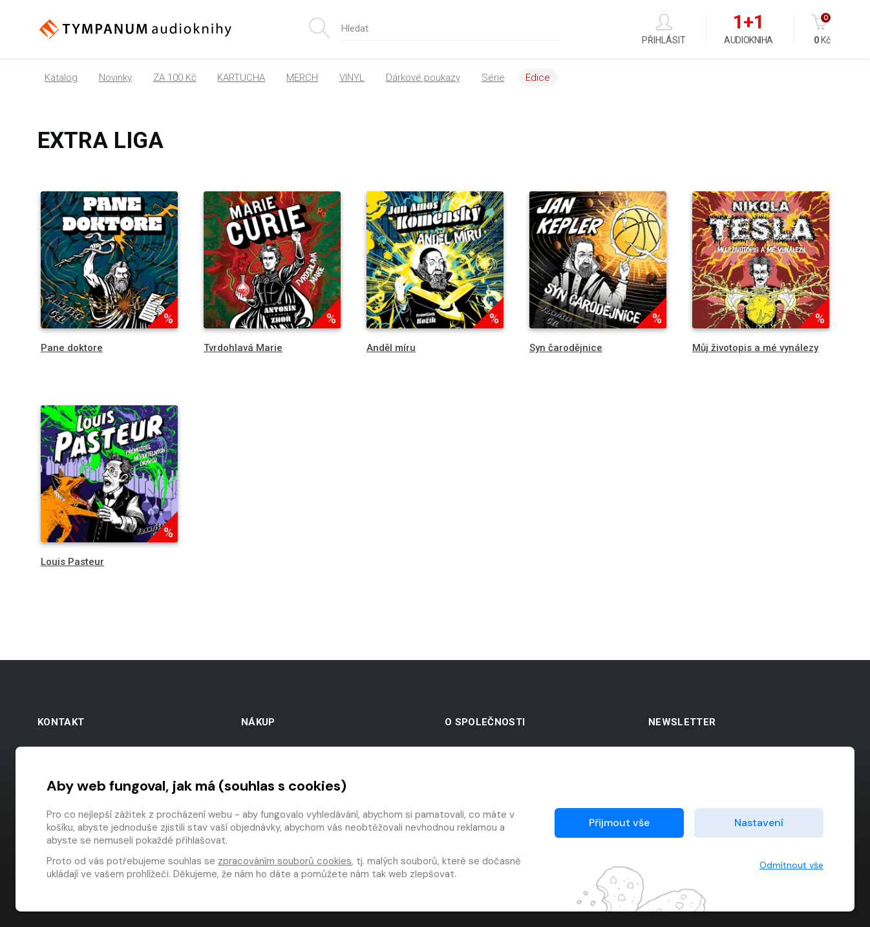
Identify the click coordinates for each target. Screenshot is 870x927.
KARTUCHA (241, 77)
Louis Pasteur (72, 562)
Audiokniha (748, 30)
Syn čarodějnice (565, 348)
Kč (822, 29)
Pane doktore (72, 348)
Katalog (61, 77)
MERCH (302, 77)
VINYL (352, 77)
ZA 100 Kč (174, 77)
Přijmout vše (619, 822)
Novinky (115, 77)
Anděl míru (391, 348)
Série (493, 77)
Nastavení (758, 822)
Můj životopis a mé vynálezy (755, 348)
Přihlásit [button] (664, 29)
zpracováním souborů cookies (285, 861)
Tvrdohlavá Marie (243, 348)
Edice (537, 77)
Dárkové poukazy (423, 77)
